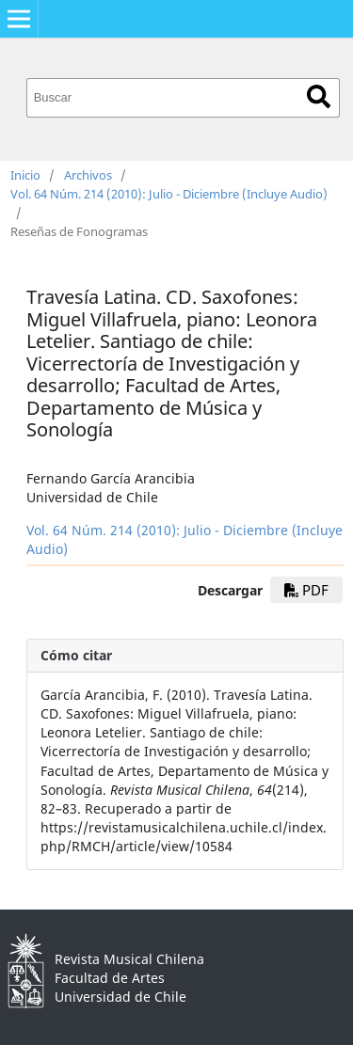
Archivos (88, 174)
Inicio (25, 174)
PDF (306, 589)
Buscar (318, 96)
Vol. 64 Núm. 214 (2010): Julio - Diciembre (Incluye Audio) (169, 193)
